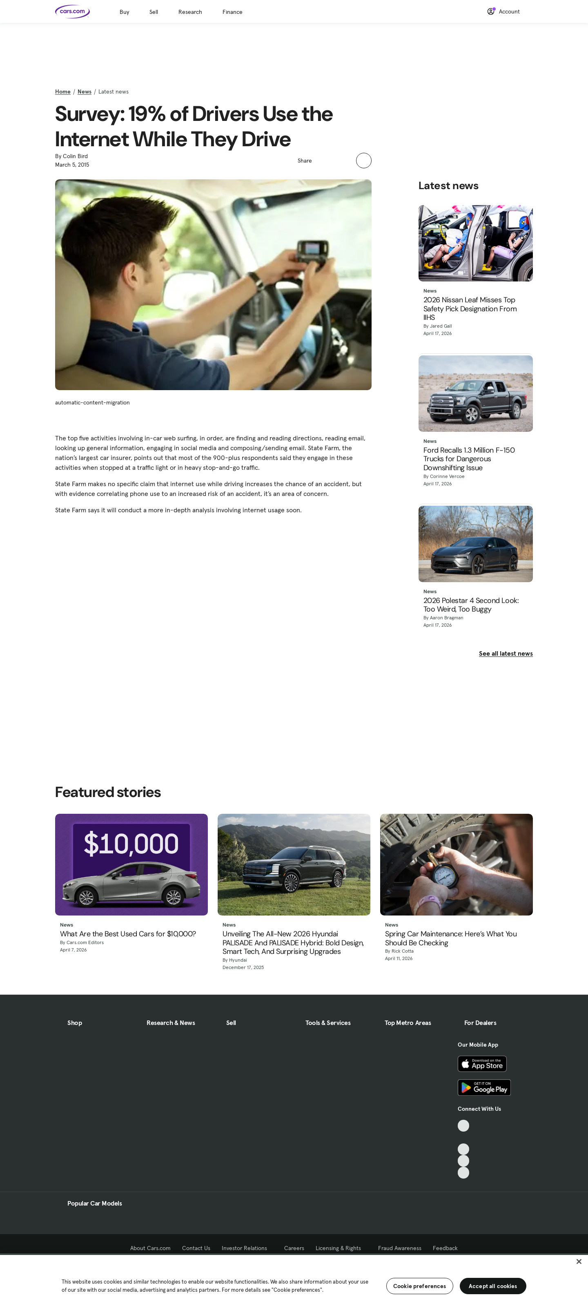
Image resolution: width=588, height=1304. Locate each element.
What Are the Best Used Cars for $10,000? (128, 934)
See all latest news (506, 653)
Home (63, 91)
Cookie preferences (419, 1286)
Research (190, 12)
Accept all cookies (493, 1286)
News (84, 91)
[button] (322, 159)
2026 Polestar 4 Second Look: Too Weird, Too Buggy (471, 605)
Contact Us (196, 1248)
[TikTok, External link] (464, 1126)
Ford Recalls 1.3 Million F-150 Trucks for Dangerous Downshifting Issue (469, 459)
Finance (233, 12)
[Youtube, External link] (464, 1149)
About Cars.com (150, 1248)
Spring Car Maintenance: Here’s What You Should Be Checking (451, 938)
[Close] (579, 1262)
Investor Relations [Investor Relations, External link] (247, 1248)
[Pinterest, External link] (464, 1173)
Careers (294, 1248)
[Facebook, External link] (464, 1137)
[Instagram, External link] (464, 1161)
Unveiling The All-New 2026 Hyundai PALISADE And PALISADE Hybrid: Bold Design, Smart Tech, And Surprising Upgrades (293, 943)
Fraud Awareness (399, 1248)
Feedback (445, 1248)
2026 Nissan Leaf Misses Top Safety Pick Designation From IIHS (470, 309)
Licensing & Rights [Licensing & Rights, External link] (341, 1248)
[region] (294, 1278)
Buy (124, 12)
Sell (153, 12)
